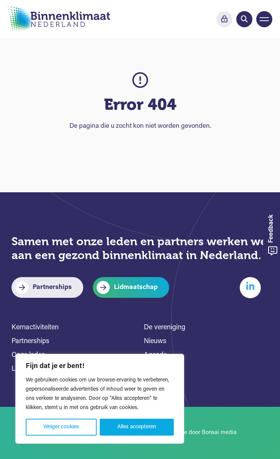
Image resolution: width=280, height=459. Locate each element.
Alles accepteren (136, 427)
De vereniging (164, 327)
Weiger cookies (61, 427)
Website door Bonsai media (201, 433)
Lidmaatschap (136, 287)
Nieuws (155, 341)
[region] (99, 399)
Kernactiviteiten (35, 327)
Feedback (272, 235)
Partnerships (52, 287)
